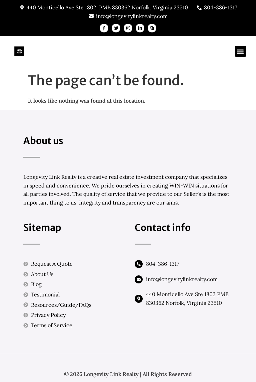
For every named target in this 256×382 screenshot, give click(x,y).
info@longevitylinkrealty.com (182, 279)
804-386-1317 (162, 263)
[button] (240, 51)
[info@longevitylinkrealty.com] (139, 279)
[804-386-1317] (139, 264)
